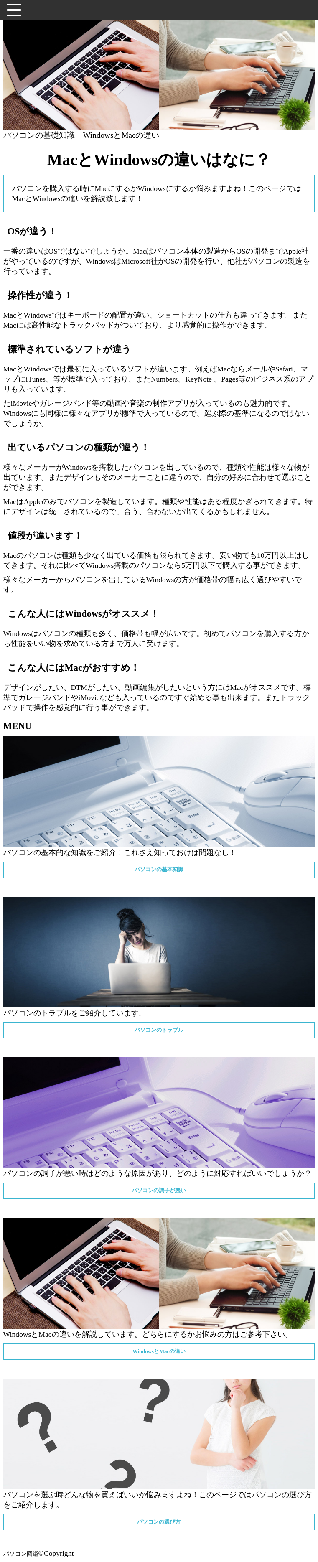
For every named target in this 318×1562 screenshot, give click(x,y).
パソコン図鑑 (20, 1553)
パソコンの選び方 (159, 1522)
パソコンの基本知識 (159, 870)
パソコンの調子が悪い (159, 1190)
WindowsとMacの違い (121, 135)
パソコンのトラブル (159, 1030)
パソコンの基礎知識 (39, 135)
